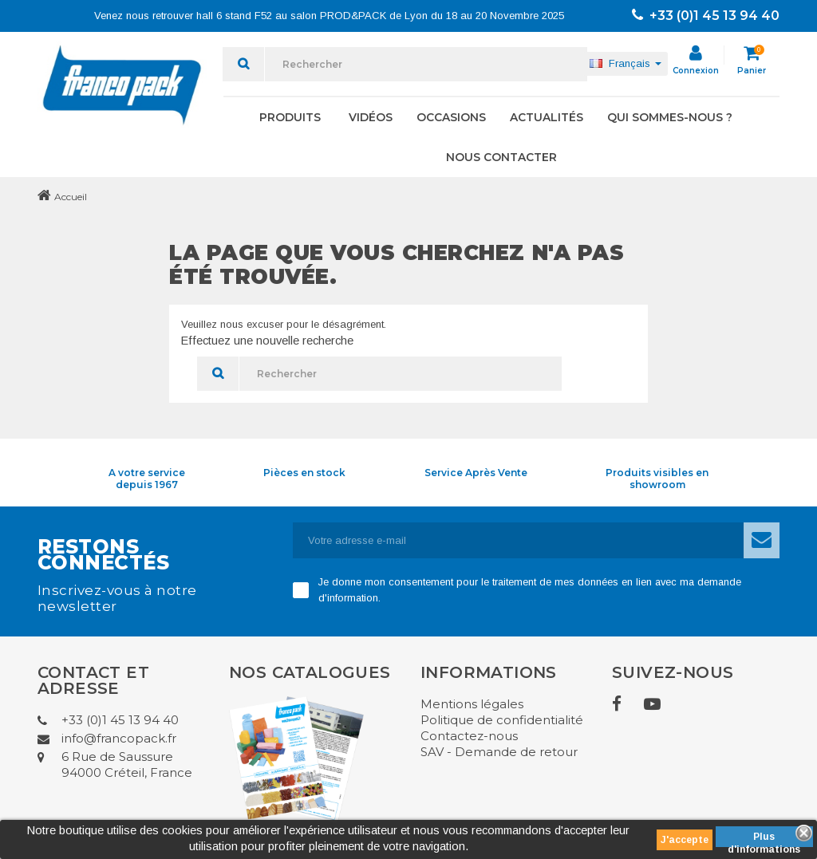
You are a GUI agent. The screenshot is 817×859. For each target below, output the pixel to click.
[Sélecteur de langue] (625, 64)
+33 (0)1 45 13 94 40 (706, 15)
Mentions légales (471, 703)
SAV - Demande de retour (499, 751)
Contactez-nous (469, 735)
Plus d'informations (764, 839)
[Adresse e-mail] (518, 540)
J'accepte (684, 839)
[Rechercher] (426, 64)
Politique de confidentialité (501, 719)
